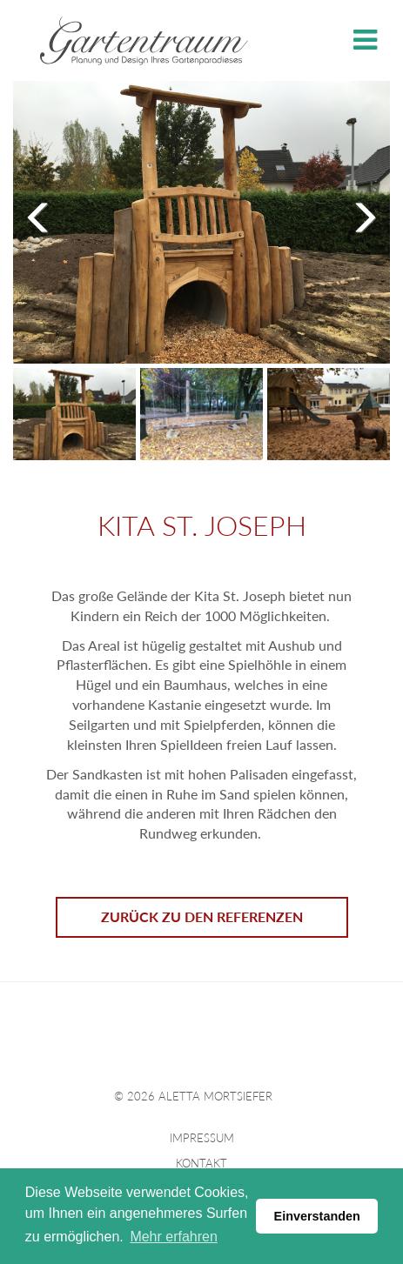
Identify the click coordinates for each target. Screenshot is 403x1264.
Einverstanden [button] (317, 1216)
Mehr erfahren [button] (174, 1236)
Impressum (202, 1135)
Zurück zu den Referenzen (202, 913)
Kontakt (201, 1160)
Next (359, 215)
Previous (43, 215)
